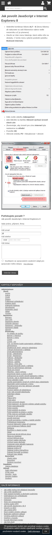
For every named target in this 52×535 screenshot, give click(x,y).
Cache (9, 340)
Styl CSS (8, 320)
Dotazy (8, 299)
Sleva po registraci (14, 436)
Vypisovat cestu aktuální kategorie (20, 444)
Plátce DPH (11, 398)
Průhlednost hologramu (16, 422)
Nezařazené (10, 307)
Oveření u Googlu (11, 518)
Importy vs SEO (10, 508)
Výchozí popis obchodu (16, 442)
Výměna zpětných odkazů (14, 516)
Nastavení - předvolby (13, 326)
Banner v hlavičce (14, 336)
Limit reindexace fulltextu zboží (19, 426)
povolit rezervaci (13, 418)
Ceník (7, 297)
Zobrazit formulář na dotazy (17, 452)
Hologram (7, 500)
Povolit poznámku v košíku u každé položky (24, 420)
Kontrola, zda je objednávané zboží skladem (24, 378)
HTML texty (9, 472)
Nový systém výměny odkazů (15, 512)
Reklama (10, 428)
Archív (7, 293)
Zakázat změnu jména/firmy (18, 450)
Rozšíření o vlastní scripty (17, 430)
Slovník (8, 330)
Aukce (7, 295)
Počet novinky (12, 408)
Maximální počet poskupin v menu (20, 384)
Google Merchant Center (13, 520)
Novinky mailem (11, 476)
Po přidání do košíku (15, 334)
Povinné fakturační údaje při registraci (21, 424)
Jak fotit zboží (9, 522)
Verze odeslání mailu (15, 380)
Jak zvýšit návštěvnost (12, 492)
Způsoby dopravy (12, 324)
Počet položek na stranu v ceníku (20, 412)
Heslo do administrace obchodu (19, 368)
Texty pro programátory (13, 502)
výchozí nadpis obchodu (16, 440)
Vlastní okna (12, 458)
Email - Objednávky (14, 354)
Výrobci (8, 313)
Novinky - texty (11, 474)
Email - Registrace (14, 356)
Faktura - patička (13, 362)
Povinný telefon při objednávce (19, 390)
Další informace (11, 470)
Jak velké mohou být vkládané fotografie (19, 490)
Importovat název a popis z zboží (20, 374)
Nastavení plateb (11, 328)
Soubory (8, 478)
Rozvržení (11, 460)
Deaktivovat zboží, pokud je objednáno (22, 348)
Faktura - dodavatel (14, 358)
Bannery (8, 318)
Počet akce (11, 400)
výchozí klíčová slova (15, 438)
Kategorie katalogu (12, 305)
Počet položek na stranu (16, 410)
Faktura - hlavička (14, 360)
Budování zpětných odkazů (14, 514)
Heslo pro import (13, 370)
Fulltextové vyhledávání (14, 301)
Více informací (28, 264)
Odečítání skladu (13, 394)
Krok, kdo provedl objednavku (18, 392)
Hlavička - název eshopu (16, 372)
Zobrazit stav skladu (15, 454)
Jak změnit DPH (10, 510)
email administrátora (15, 352)
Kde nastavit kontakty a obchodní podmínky (21, 494)
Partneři (10, 396)
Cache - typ (11, 342)
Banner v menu (13, 338)
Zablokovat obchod (14, 446)
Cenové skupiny (10, 498)
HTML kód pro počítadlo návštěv (19, 414)
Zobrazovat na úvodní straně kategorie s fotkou (25, 376)
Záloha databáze (11, 466)
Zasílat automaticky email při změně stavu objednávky (28, 382)
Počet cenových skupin (16, 402)
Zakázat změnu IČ (14, 448)
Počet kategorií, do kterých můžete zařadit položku (26, 404)
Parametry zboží (11, 309)
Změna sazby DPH (11, 504)
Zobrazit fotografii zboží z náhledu (20, 366)
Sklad (7, 311)
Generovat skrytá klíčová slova (19, 434)
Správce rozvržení (14, 462)
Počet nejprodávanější (15, 406)
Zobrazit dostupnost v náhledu (18, 350)
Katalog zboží (10, 303)
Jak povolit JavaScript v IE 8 (15, 506)
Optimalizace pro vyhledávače (15, 496)
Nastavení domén (12, 322)
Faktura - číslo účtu (14, 364)
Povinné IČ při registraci (16, 416)
